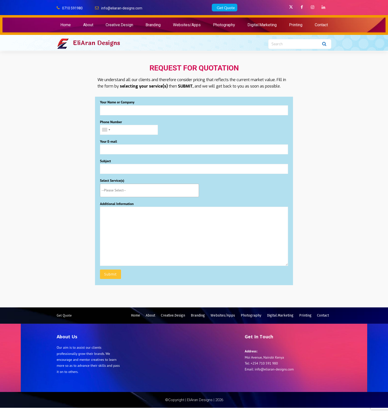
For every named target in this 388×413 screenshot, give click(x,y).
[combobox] (149, 190)
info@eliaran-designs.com (121, 8)
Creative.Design (119, 25)
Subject (194, 166)
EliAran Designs (96, 43)
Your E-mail (194, 146)
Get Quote (226, 7)
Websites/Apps (187, 25)
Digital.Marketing (262, 25)
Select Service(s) (149, 185)
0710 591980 (72, 8)
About (88, 25)
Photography (224, 25)
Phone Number (129, 125)
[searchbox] (149, 190)
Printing (295, 25)
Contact (321, 25)
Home (65, 25)
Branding (153, 25)
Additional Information (194, 233)
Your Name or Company (194, 107)
